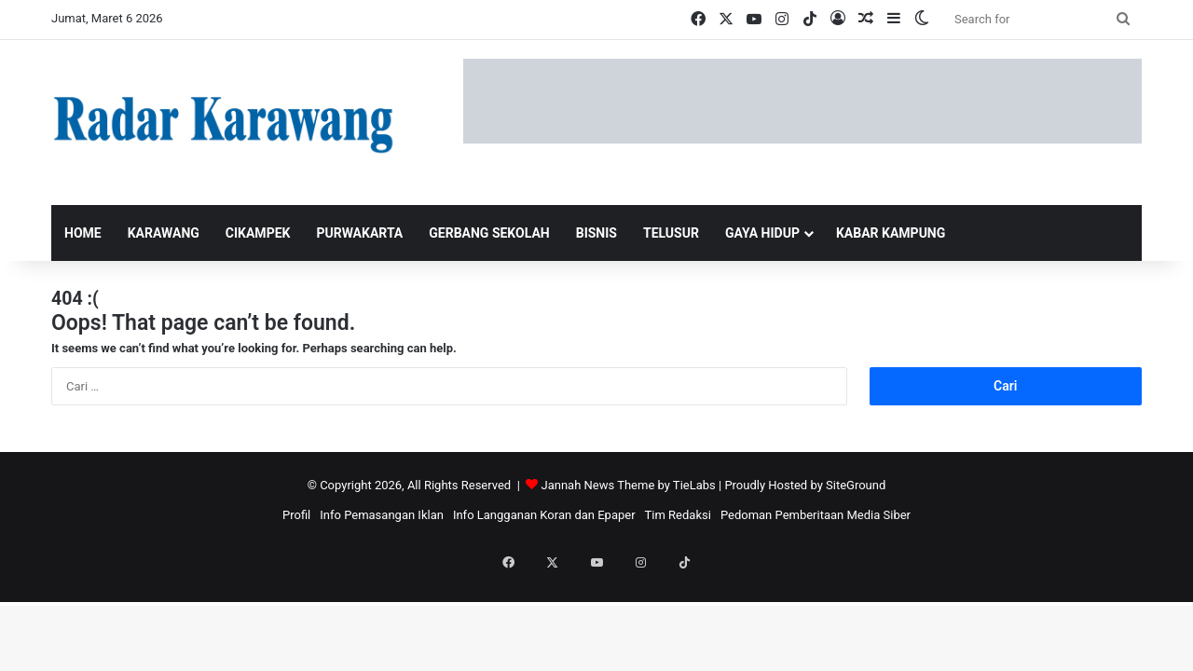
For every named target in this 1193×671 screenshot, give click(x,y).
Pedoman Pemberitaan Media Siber (815, 515)
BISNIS (596, 233)
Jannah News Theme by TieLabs (629, 485)
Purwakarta (359, 233)
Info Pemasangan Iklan (382, 515)
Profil (296, 515)
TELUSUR (671, 233)
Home (83, 233)
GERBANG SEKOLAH (489, 233)
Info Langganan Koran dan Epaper (544, 515)
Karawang (163, 233)
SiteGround (855, 485)
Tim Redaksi (678, 515)
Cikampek (258, 233)
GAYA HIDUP (762, 233)
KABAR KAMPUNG (890, 233)
